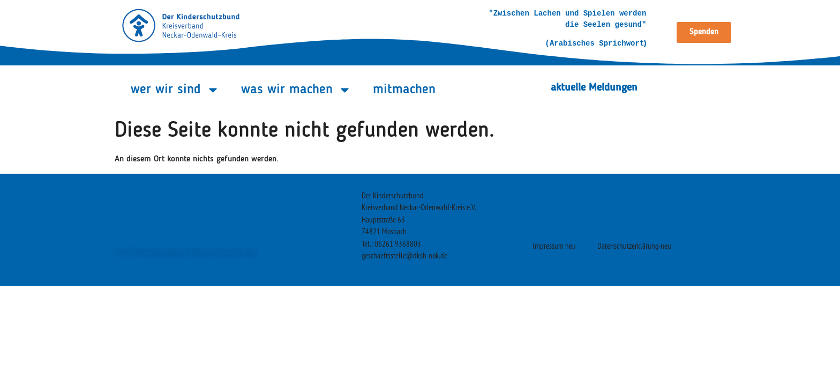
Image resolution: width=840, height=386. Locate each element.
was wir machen (296, 90)
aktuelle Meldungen (594, 88)
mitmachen (404, 89)
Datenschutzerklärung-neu (634, 246)
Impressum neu (554, 246)
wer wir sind (175, 90)
